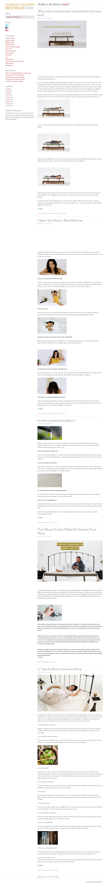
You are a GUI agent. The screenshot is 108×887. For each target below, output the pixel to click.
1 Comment (52, 662)
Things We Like (9, 63)
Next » (57, 877)
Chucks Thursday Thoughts (12, 46)
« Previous (40, 877)
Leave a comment (53, 522)
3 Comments (63, 413)
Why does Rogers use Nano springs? (15, 77)
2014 (8, 101)
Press (6, 57)
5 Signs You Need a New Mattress (59, 220)
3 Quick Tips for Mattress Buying (14, 81)
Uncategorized (55, 213)
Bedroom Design (9, 40)
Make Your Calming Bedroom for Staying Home (18, 73)
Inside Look (8, 49)
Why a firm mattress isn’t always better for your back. (69, 13)
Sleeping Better (45, 662)
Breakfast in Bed (9, 44)
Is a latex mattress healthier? (56, 421)
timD (65, 4)
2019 (8, 91)
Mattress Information (47, 213)
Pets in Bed (8, 55)
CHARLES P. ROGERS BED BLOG (94, 882)
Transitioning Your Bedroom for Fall (15, 79)
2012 (8, 105)
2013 (8, 103)
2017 (8, 95)
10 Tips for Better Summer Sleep (59, 669)
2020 (8, 89)
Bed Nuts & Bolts (10, 38)
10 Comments (63, 213)
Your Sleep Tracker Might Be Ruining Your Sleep (66, 531)
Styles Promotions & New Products (14, 61)
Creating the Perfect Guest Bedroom (14, 75)
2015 (8, 99)
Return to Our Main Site (14, 17)
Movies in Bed (9, 53)
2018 (8, 93)
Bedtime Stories (9, 42)
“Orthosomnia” (41, 640)
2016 (8, 97)
